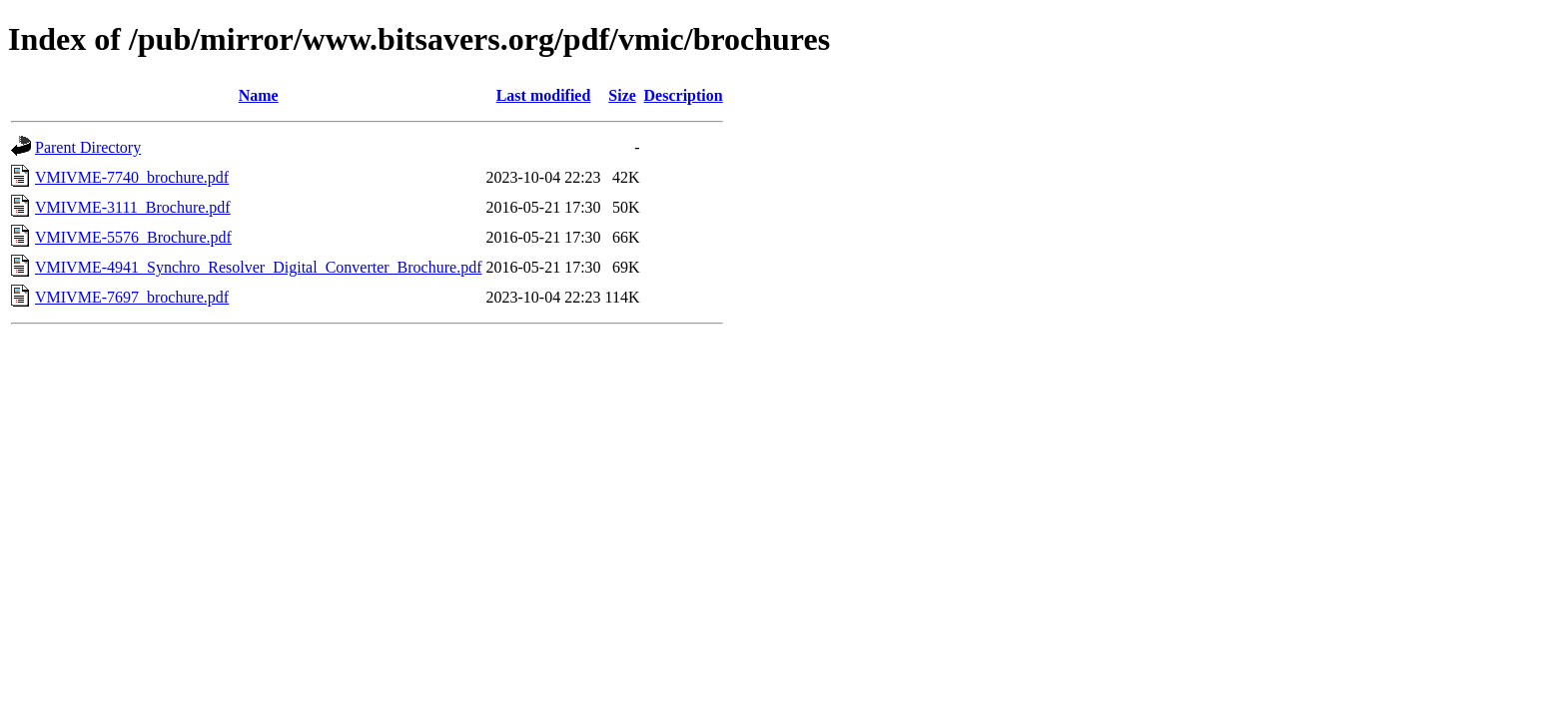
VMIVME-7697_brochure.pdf (132, 297)
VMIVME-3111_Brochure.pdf (133, 207)
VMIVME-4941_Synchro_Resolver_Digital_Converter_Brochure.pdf (258, 267)
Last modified (543, 95)
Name (259, 95)
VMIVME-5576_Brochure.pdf (133, 237)
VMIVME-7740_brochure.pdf (132, 177)
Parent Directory (88, 147)
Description (683, 95)
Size (622, 95)
